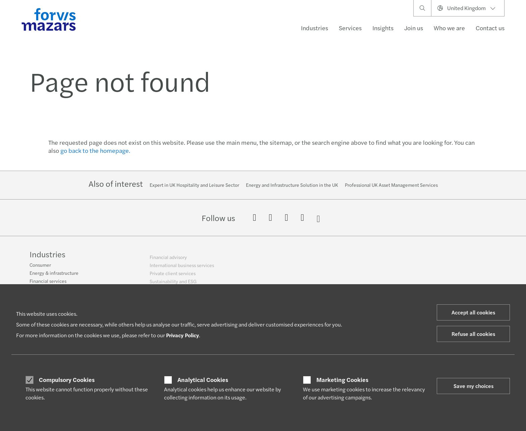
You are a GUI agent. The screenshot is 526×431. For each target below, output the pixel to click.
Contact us (490, 28)
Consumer (40, 268)
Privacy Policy (182, 335)
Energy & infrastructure (54, 276)
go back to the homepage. (95, 150)
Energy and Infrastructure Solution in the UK (292, 184)
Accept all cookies (473, 312)
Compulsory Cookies (67, 380)
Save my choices (473, 386)
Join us (413, 28)
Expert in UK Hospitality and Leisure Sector (194, 184)
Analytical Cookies (202, 380)
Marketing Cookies (342, 380)
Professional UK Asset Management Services (391, 184)
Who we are (449, 28)
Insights (382, 28)
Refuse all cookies (473, 334)
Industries (314, 28)
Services (350, 28)
